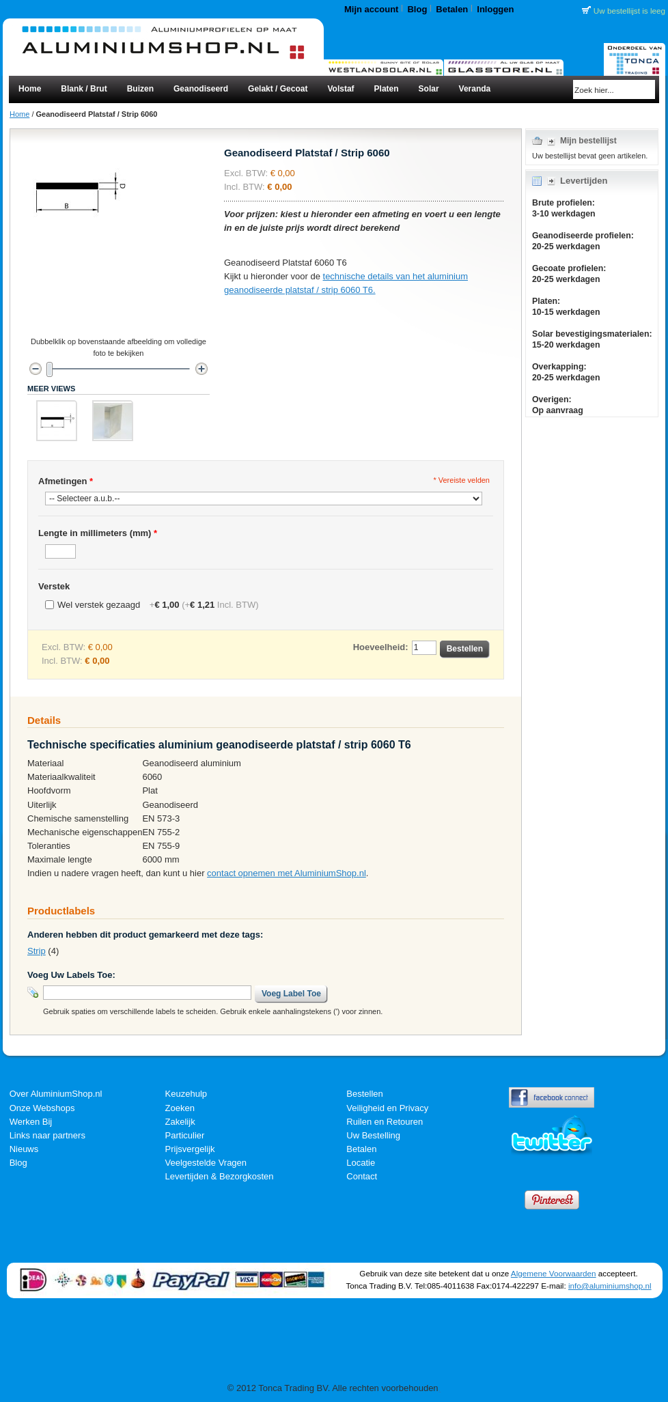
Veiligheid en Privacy (387, 1108)
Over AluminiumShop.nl (56, 1094)
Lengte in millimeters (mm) (97, 533)
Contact (361, 1176)
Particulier (185, 1135)
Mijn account (371, 9)
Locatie (360, 1163)
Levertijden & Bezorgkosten (219, 1176)
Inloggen (495, 9)
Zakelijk (180, 1122)
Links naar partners (47, 1135)
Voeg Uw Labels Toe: (71, 975)
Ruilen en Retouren (384, 1122)
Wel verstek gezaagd (158, 605)
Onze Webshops (42, 1108)
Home (19, 114)
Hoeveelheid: (380, 647)
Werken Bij (31, 1122)
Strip (36, 951)
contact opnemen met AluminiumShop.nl (286, 873)
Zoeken (180, 1108)
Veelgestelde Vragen (206, 1163)
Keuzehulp (186, 1094)
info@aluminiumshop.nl (610, 1285)
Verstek (54, 586)
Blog (417, 9)
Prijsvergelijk (190, 1149)
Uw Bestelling (373, 1135)
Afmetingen (65, 481)
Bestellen (364, 1094)
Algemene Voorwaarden (553, 1273)
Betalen (452, 9)
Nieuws (24, 1149)
